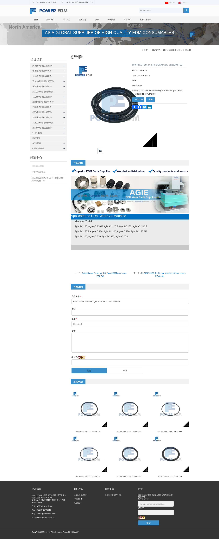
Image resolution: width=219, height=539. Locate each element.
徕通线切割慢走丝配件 (42, 71)
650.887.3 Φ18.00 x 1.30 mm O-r (129, 431)
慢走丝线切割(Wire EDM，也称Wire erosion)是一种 (47, 179)
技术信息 (83, 19)
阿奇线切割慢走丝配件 (172, 50)
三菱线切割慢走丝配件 (42, 107)
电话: (74, 309)
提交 (89, 370)
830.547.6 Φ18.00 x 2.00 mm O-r (129, 476)
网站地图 (75, 532)
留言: (74, 331)
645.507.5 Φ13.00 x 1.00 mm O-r (170, 431)
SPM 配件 (36, 143)
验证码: (75, 357)
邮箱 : (75, 319)
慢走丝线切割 (38, 166)
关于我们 (50, 19)
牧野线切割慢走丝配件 (42, 112)
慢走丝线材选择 (39, 172)
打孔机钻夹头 (38, 148)
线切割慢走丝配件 (80, 495)
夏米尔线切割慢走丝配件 (43, 81)
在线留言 (111, 19)
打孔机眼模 (37, 133)
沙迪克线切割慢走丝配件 (43, 122)
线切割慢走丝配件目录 (113, 495)
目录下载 (109, 489)
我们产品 (66, 19)
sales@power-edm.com (46, 514)
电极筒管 (36, 138)
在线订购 (138, 99)
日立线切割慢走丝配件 (42, 97)
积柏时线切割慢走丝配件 (43, 102)
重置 (125, 370)
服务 (97, 19)
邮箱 (150, 99)
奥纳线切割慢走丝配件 (42, 117)
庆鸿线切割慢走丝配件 (42, 86)
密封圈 (188, 50)
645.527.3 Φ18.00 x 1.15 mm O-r (88, 431)
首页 (36, 19)
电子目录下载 (145, 19)
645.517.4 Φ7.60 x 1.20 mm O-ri (170, 476)
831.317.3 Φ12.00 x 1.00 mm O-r (88, 476)
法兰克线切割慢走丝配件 (43, 92)
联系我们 (127, 19)
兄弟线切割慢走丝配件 (42, 76)
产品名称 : (77, 296)
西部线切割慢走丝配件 (42, 128)
